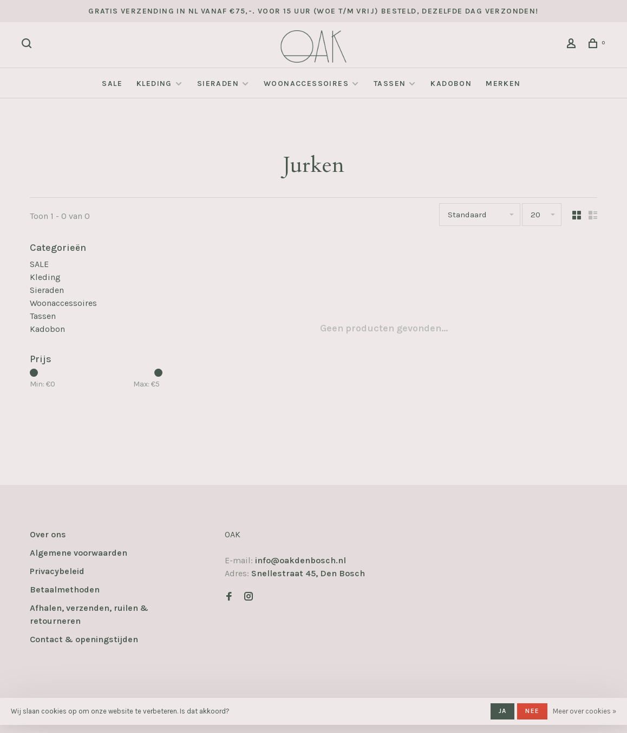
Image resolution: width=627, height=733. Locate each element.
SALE (112, 83)
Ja (502, 711)
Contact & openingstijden (84, 639)
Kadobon (451, 83)
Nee (532, 711)
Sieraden (218, 83)
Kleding (154, 83)
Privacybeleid (57, 571)
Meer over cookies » (584, 711)
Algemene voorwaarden (78, 553)
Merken (503, 83)
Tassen (390, 83)
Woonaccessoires (306, 83)
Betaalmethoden (65, 589)
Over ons (48, 534)
